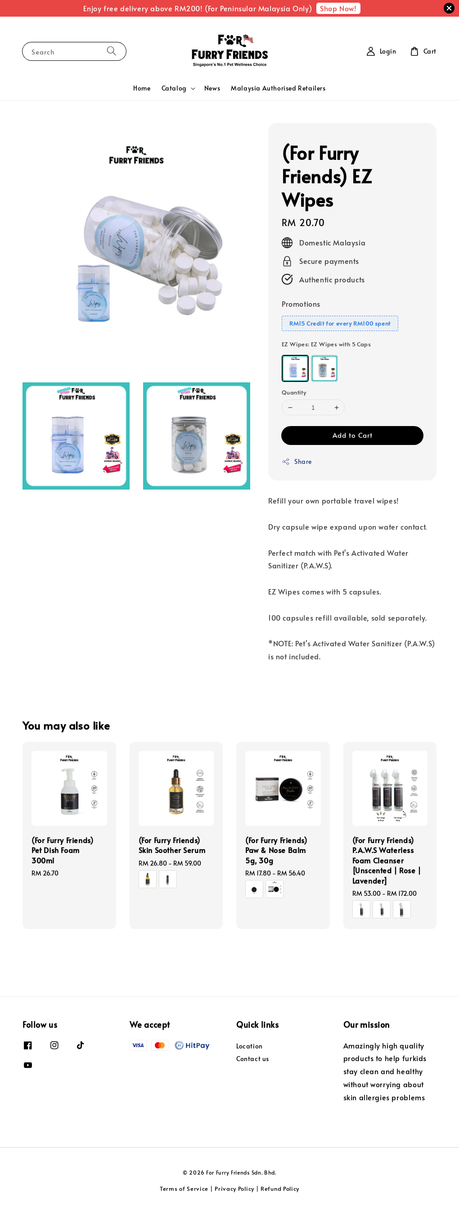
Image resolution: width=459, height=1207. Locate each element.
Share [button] (297, 461)
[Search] (111, 51)
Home (141, 88)
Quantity (294, 392)
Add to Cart (353, 435)
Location (249, 1046)
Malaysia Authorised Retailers (278, 88)
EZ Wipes (326, 344)
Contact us (252, 1058)
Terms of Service (184, 1188)
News (212, 88)
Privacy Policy (234, 1188)
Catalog (174, 88)
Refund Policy (280, 1188)
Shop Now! (338, 8)
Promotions (301, 304)
